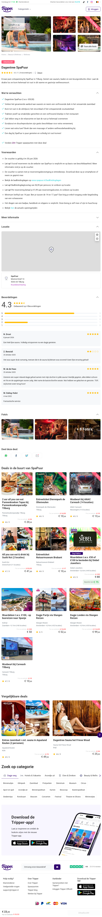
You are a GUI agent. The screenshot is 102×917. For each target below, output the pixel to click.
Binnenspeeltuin (39, 790)
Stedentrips (8, 797)
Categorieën (23, 9)
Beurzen (34, 797)
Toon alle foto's (88, 46)
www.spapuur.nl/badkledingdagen (46, 180)
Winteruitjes (91, 797)
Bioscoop (64, 790)
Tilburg (39, 73)
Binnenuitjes (8, 783)
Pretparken (47, 783)
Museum (73, 783)
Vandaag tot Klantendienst (15, 2)
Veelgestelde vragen (11, 886)
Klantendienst (8, 883)
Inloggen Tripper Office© (62, 889)
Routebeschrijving (18, 285)
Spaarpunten (33, 886)
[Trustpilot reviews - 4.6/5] (85, 866)
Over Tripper (33, 883)
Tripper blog (32, 890)
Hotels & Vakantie (30, 775)
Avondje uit (50, 775)
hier (12, 208)
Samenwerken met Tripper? (60, 884)
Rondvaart (21, 797)
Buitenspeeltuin (79, 790)
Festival (59, 797)
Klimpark (21, 783)
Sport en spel (8, 790)
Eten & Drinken (67, 775)
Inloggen (93, 9)
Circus (84, 783)
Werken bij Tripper (35, 894)
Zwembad (34, 783)
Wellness (27, 55)
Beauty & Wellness (14, 55)
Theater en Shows (74, 797)
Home (3, 55)
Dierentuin (61, 783)
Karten (53, 790)
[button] (51, 93)
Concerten (46, 797)
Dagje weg (9, 775)
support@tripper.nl (11, 890)
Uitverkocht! (83, 913)
